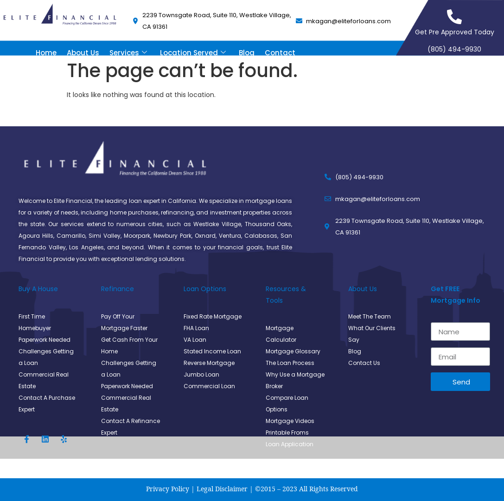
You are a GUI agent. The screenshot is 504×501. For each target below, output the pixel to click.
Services (128, 53)
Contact (280, 53)
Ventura (230, 236)
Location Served (193, 53)
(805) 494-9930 (454, 49)
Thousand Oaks (268, 224)
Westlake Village (217, 224)
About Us (83, 53)
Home (46, 53)
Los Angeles (86, 247)
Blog (247, 53)
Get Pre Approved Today (454, 32)
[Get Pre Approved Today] (454, 16)
